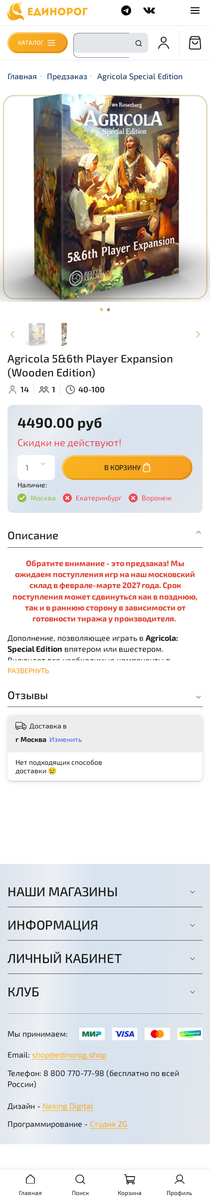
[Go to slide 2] (108, 309)
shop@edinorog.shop (69, 1054)
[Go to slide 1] (101, 309)
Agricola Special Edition (140, 76)
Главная (22, 76)
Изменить (65, 739)
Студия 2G (108, 1123)
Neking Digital (67, 1105)
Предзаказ (67, 76)
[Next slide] (197, 334)
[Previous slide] (12, 334)
